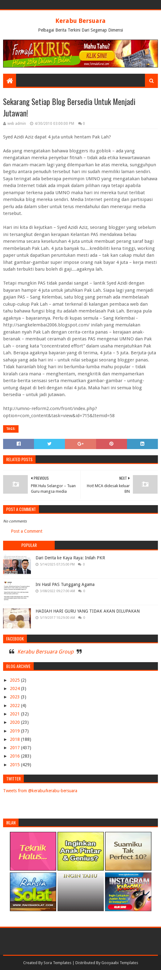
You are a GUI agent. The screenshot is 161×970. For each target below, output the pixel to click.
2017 (15, 747)
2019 (15, 730)
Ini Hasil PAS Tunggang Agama (65, 584)
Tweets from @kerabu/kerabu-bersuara (40, 790)
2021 (15, 713)
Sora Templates (57, 962)
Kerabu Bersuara (80, 20)
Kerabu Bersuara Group (45, 652)
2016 (15, 756)
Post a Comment (26, 531)
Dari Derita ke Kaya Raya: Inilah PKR (70, 557)
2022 (15, 705)
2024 (15, 688)
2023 (15, 696)
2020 (15, 722)
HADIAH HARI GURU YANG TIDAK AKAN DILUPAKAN (88, 611)
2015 (15, 764)
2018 (15, 739)
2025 (15, 680)
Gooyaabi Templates (119, 962)
